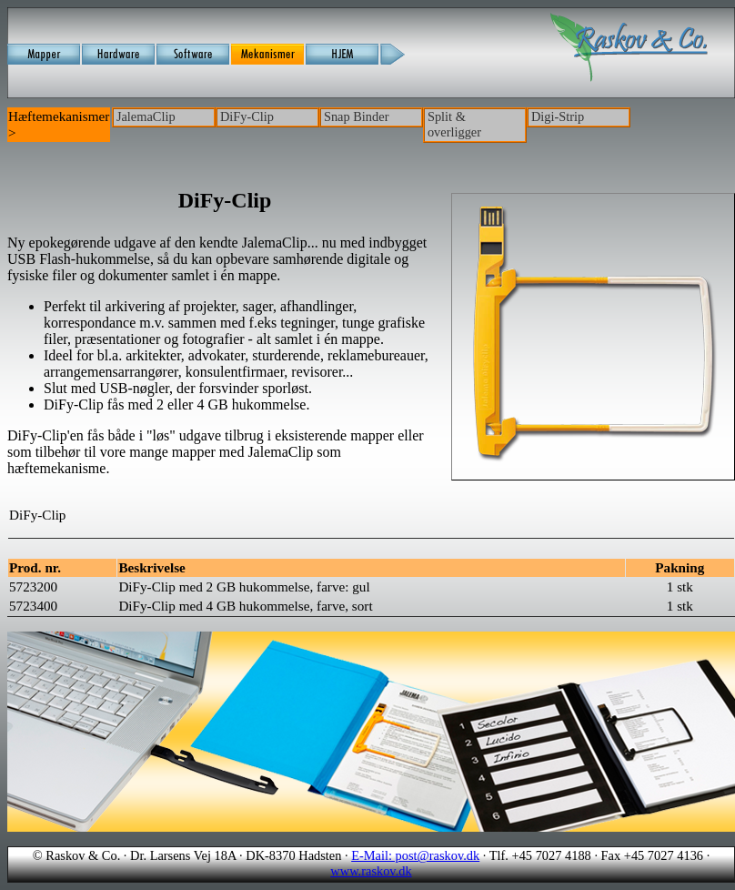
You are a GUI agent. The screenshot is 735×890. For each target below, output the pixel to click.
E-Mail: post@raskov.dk (415, 855)
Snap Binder (356, 116)
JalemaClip (146, 116)
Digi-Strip (557, 116)
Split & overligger (454, 124)
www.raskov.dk (370, 871)
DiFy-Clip (247, 116)
